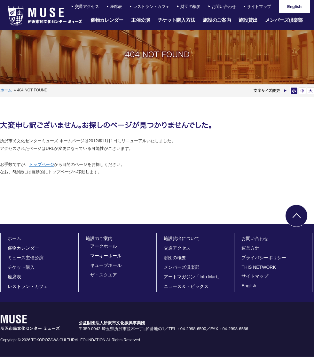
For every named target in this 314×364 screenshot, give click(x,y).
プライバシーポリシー (263, 257)
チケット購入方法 (176, 20)
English (248, 285)
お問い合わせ (224, 6)
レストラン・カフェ (151, 6)
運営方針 (250, 248)
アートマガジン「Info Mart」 (193, 276)
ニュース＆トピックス (186, 286)
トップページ (41, 164)
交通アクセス (87, 6)
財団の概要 (190, 6)
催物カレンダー (106, 20)
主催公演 (140, 20)
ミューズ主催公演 (25, 257)
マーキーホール (106, 255)
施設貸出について (182, 238)
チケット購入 (21, 267)
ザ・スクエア (103, 274)
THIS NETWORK (258, 267)
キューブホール (106, 265)
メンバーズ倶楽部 (284, 20)
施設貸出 (248, 20)
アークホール (103, 246)
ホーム (6, 90)
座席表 (116, 6)
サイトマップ (259, 6)
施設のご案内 (217, 20)
